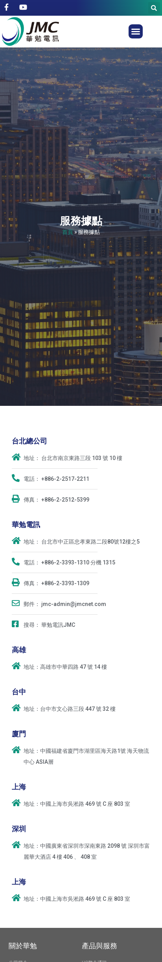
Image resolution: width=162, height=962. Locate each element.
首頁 (67, 231)
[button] (136, 31)
